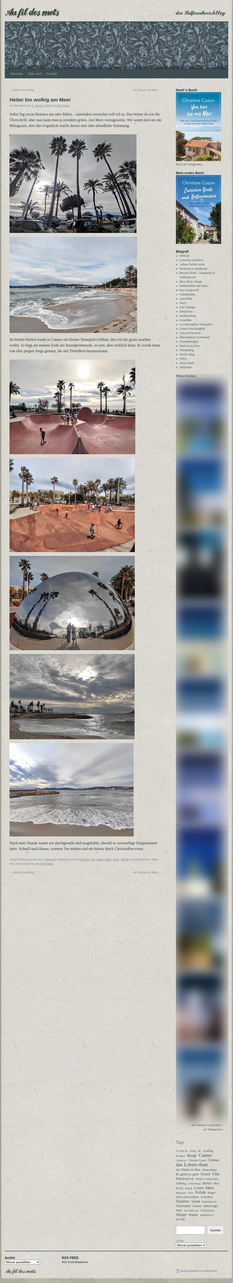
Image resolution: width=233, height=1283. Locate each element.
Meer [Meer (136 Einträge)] (209, 1188)
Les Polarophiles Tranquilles (196, 324)
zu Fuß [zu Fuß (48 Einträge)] (180, 1219)
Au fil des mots (32, 11)
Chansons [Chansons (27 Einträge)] (181, 1160)
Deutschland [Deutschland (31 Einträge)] (209, 1170)
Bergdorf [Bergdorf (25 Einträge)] (180, 1155)
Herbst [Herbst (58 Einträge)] (207, 1183)
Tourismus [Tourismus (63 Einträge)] (183, 1206)
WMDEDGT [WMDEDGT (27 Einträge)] (207, 1215)
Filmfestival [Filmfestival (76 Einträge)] (185, 1179)
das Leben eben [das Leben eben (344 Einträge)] (192, 1164)
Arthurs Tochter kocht (192, 264)
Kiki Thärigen (188, 307)
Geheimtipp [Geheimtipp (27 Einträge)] (194, 1183)
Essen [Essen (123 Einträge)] (205, 1174)
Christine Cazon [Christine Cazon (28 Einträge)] (197, 1160)
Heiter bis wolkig (22, 90)
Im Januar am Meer (147, 90)
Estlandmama (187, 294)
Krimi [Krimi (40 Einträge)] (179, 1188)
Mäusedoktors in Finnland (195, 337)
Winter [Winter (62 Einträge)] (193, 1215)
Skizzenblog (187, 350)
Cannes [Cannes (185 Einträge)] (205, 1155)
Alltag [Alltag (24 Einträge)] (192, 1150)
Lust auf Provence (190, 333)
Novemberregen (189, 341)
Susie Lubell (187, 363)
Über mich (35, 73)
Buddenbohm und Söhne (194, 285)
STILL (184, 358)
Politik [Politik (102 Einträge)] (200, 1192)
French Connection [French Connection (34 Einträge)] (206, 1179)
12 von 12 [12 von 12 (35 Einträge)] (182, 1150)
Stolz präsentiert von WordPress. (199, 1271)
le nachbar (186, 320)
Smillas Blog (187, 354)
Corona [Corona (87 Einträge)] (213, 1160)
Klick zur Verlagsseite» (189, 164)
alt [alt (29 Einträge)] (199, 1150)
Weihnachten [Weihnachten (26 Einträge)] (207, 1210)
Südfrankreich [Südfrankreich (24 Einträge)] (209, 1201)
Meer (116, 859)
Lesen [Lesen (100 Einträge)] (198, 1188)
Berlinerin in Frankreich (193, 268)
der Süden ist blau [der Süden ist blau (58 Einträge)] (188, 1170)
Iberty (183, 303)
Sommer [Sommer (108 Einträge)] (182, 1201)
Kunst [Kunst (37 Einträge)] (188, 1188)
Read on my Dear (190, 345)
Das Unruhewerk (189, 290)
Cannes (84, 859)
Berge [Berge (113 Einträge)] (192, 1155)
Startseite (16, 73)
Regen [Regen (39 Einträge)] (211, 1192)
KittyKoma (186, 311)
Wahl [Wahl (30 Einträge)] (179, 1210)
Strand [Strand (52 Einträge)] (195, 1201)
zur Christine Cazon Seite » (207, 1125)
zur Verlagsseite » (213, 1129)
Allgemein (50, 859)
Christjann (63, 105)
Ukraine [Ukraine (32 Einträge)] (197, 1206)
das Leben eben (101, 859)
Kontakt (52, 73)
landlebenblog (188, 315)
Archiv (180, 1241)
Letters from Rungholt (192, 328)
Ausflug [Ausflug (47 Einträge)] (208, 1150)
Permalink (47, 863)
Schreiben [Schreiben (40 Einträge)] (207, 1197)
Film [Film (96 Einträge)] (215, 1174)
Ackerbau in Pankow (192, 260)
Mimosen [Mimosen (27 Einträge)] (181, 1192)
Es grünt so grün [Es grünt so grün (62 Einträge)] (187, 1174)
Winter (125, 859)
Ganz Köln (186, 298)
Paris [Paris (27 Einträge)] (191, 1192)
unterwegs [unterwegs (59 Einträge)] (211, 1206)
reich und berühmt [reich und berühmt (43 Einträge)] (187, 1197)
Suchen (215, 1230)
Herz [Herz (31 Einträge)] (216, 1183)
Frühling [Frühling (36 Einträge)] (181, 1183)
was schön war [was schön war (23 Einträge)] (191, 1210)
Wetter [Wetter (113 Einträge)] (181, 1215)
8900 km (185, 255)
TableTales (186, 367)
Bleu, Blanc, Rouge (191, 281)
